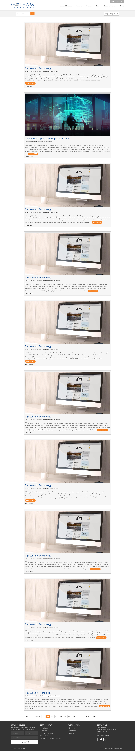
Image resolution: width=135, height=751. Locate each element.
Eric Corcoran (31, 71)
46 (61, 716)
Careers (79, 6)
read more (30, 83)
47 (65, 716)
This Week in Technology (38, 68)
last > (95, 716)
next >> (88, 716)
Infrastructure (48, 141)
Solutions (89, 6)
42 (43, 716)
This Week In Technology (38, 692)
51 (82, 716)
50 (78, 716)
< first (27, 716)
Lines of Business (66, 6)
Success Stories (110, 6)
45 (56, 716)
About (121, 6)
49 (74, 716)
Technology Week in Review (51, 71)
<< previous (36, 716)
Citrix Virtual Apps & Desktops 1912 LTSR (47, 138)
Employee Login (116, 1)
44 (52, 716)
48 (69, 716)
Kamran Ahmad (32, 141)
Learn (98, 6)
